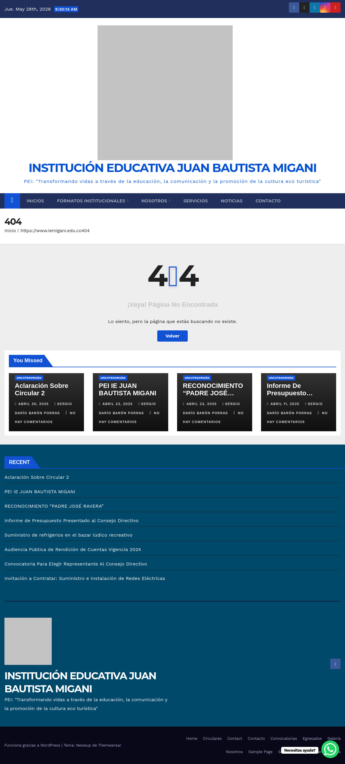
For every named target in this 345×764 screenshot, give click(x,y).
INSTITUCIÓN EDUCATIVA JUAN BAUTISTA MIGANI (173, 167)
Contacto (268, 201)
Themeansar (109, 745)
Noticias (232, 201)
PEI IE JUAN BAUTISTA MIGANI (127, 389)
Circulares (212, 738)
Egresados (312, 738)
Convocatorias (284, 738)
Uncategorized (29, 377)
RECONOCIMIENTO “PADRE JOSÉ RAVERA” (213, 393)
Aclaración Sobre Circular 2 (41, 389)
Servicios (195, 201)
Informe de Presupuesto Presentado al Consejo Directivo (71, 520)
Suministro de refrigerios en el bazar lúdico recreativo (68, 535)
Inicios (35, 201)
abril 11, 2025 (286, 404)
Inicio (10, 230)
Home (191, 738)
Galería (334, 738)
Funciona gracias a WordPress (32, 745)
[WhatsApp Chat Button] (330, 749)
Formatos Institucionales (92, 201)
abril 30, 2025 (34, 404)
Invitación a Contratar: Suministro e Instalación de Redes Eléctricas (84, 578)
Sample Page (260, 752)
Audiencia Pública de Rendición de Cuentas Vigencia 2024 (72, 549)
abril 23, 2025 (118, 404)
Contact (234, 738)
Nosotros (155, 201)
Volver (172, 336)
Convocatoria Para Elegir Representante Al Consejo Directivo (75, 564)
